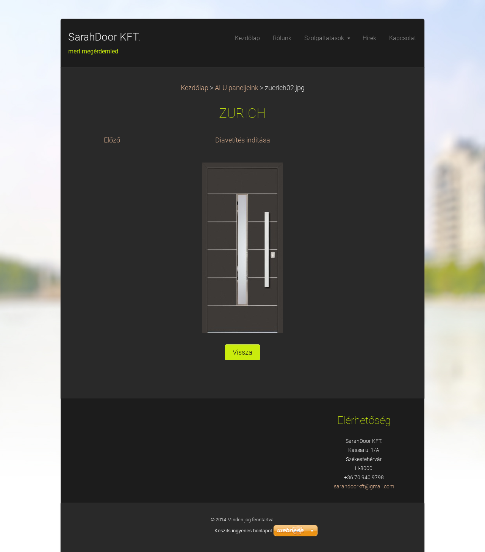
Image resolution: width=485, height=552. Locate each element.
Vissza (242, 352)
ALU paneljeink (236, 88)
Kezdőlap (194, 88)
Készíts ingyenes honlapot (243, 530)
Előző (112, 140)
